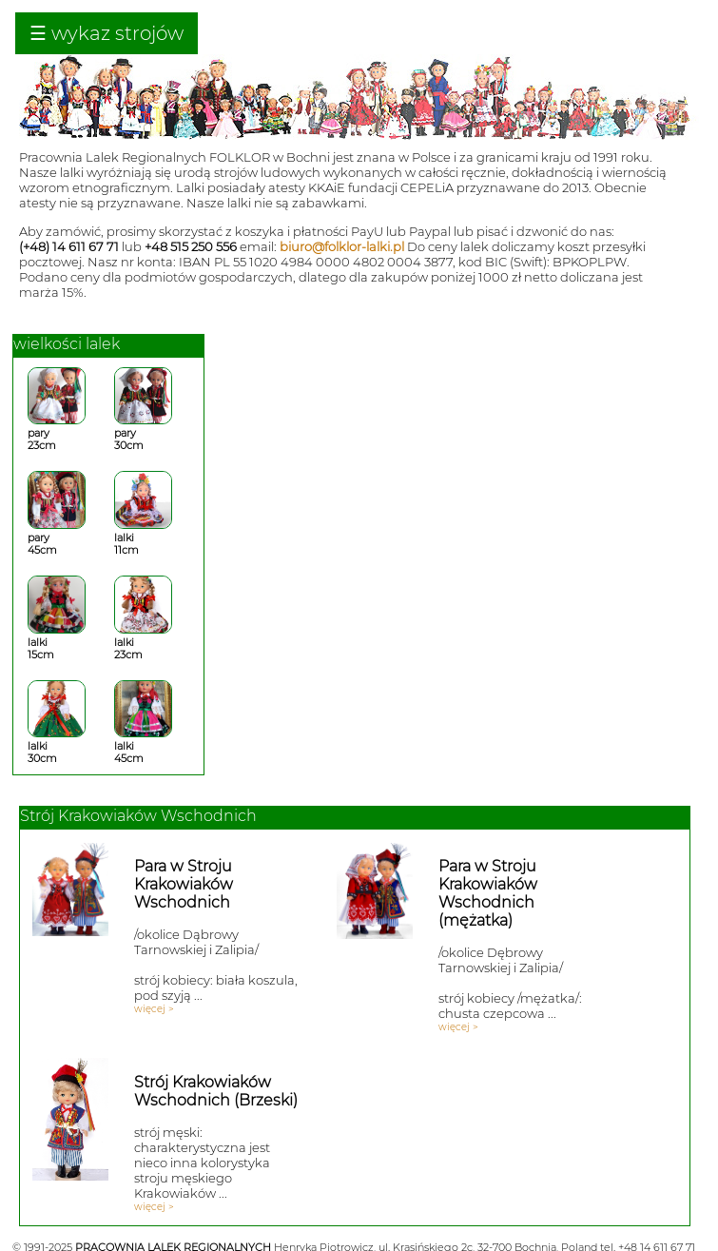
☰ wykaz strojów (106, 33)
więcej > (154, 1009)
